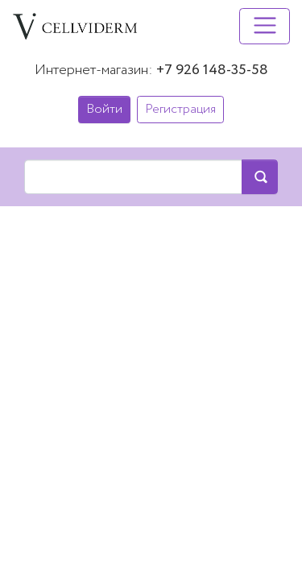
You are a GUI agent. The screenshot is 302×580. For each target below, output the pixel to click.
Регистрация (180, 109)
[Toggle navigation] (264, 26)
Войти (104, 109)
